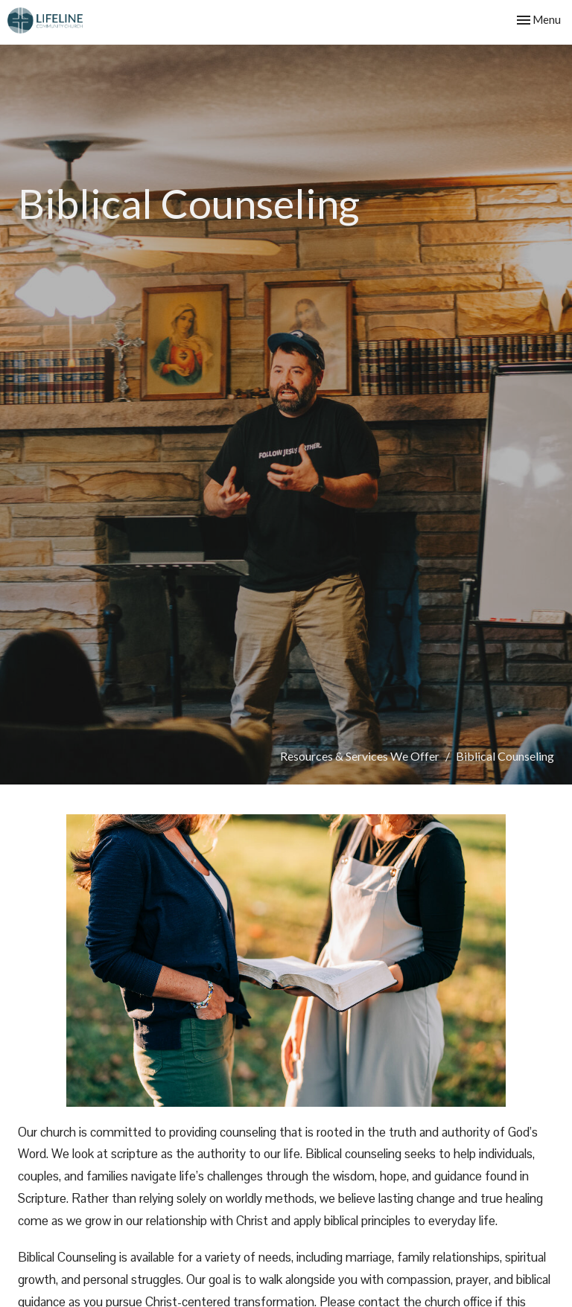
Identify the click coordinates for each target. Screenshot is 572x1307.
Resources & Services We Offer (359, 756)
